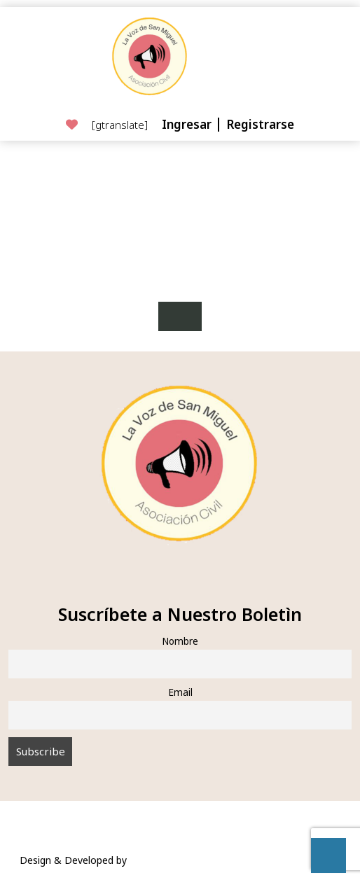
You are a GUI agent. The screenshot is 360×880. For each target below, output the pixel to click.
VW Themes (155, 860)
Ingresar (188, 124)
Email (180, 692)
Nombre (180, 641)
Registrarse (260, 124)
